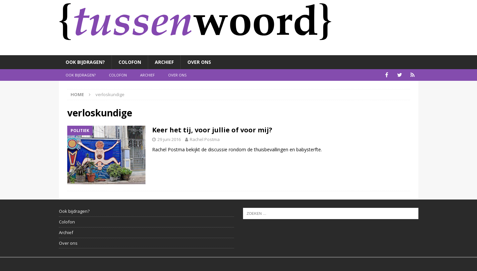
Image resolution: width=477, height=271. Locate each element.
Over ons (199, 62)
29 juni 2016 (169, 139)
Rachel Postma (205, 139)
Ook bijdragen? (85, 62)
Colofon (130, 62)
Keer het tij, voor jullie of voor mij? (212, 129)
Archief (164, 62)
